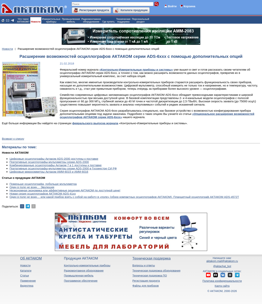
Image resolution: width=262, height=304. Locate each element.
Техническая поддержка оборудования (156, 270)
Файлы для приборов (145, 285)
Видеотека (26, 285)
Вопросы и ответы (143, 265)
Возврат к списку (13, 138)
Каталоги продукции (134, 10)
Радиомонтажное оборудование (84, 270)
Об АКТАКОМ (31, 258)
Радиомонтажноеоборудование (91, 20)
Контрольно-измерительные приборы (87, 265)
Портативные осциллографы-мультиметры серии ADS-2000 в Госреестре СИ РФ (63, 168)
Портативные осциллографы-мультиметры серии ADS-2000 (49, 162)
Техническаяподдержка (123, 20)
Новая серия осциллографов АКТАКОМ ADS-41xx (43, 193)
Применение (28, 280)
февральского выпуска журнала (95, 123)
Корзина (189, 6)
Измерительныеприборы (51, 20)
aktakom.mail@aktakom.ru (222, 261)
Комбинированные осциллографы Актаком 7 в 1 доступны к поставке (56, 165)
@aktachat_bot (222, 266)
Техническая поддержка (151, 258)
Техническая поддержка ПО (149, 275)
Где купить (108, 21)
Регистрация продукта (94, 10)
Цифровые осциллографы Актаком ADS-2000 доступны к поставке (54, 158)
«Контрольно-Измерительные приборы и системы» (136, 69)
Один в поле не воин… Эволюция (32, 187)
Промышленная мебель (78, 275)
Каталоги (25, 270)
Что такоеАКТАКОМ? (23, 20)
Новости (36, 21)
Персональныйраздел (140, 20)
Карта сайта (222, 285)
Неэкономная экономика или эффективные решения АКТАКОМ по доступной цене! (65, 190)
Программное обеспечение (81, 280)
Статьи (24, 275)
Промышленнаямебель (71, 20)
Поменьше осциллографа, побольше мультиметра (43, 183)
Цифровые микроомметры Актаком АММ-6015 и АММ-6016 (49, 171)
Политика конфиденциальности (222, 280)
